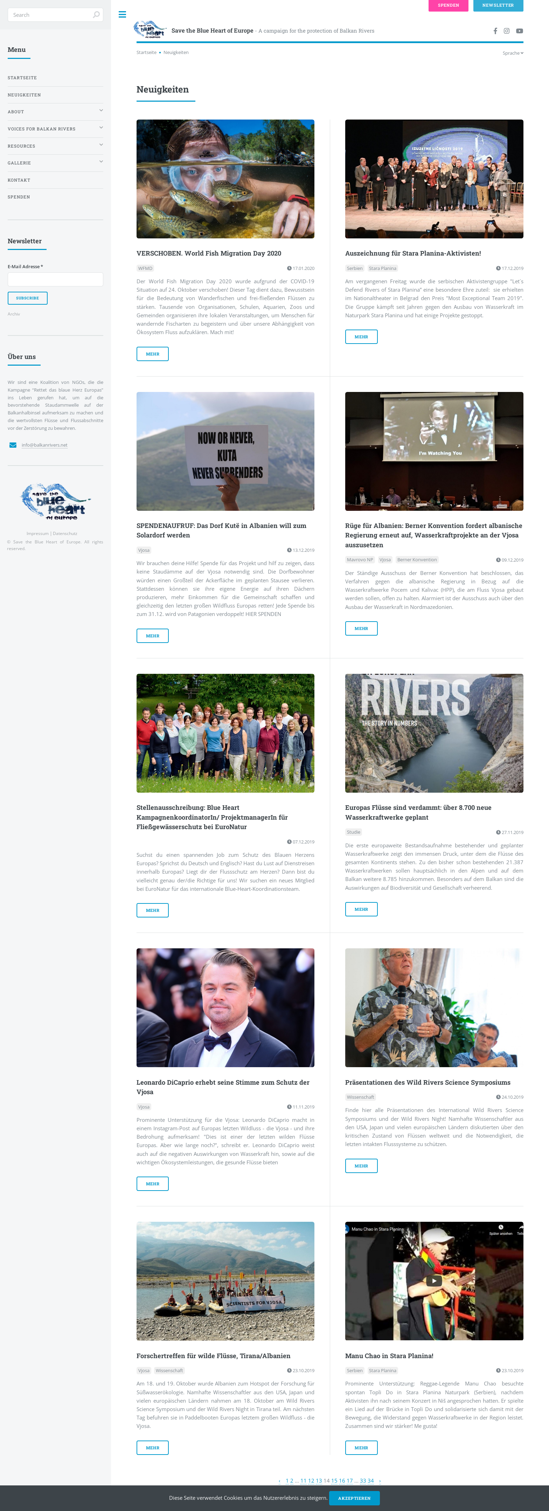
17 (350, 1480)
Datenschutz (65, 533)
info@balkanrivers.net (45, 445)
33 (363, 1480)
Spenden (19, 196)
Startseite (147, 52)
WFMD (145, 268)
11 (303, 1480)
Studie (353, 832)
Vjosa (144, 550)
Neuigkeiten (24, 94)
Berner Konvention (417, 560)
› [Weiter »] (380, 1480)
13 (319, 1480)
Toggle (122, 14)
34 (371, 1480)
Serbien (355, 268)
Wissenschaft (360, 1097)
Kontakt (19, 180)
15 (334, 1480)
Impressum (38, 533)
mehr (153, 354)
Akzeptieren (354, 1498)
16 (342, 1480)
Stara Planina (382, 268)
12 (311, 1480)
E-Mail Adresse (25, 266)
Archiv (14, 314)
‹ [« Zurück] (279, 1480)
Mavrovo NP (360, 560)
